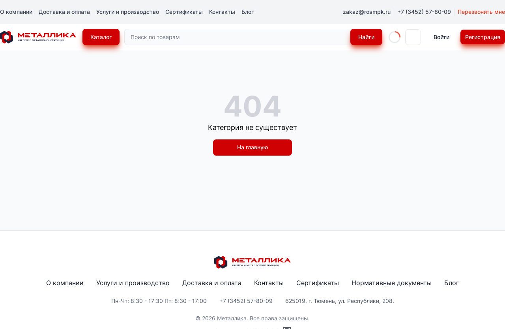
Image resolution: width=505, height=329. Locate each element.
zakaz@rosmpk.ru (367, 11)
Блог (247, 11)
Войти (441, 37)
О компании (16, 11)
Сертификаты (184, 11)
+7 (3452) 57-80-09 (424, 11)
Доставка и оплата (64, 11)
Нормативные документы (392, 283)
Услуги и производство (127, 11)
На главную (252, 147)
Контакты (222, 11)
